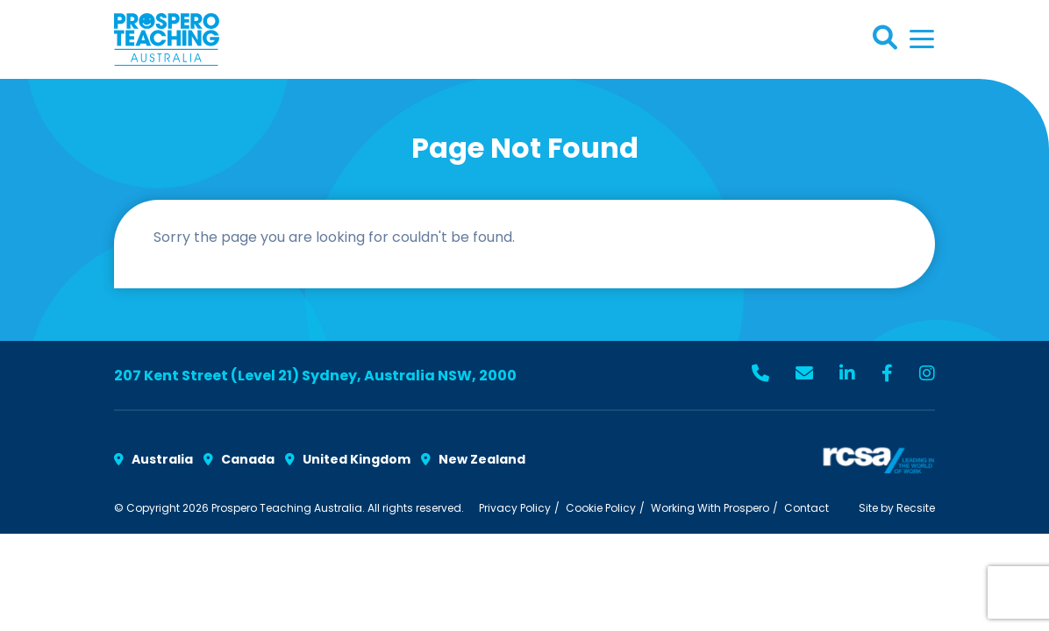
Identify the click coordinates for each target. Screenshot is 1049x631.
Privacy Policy (515, 507)
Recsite (915, 507)
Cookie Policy (601, 507)
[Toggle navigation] (922, 39)
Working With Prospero (710, 507)
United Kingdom (347, 459)
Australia (153, 459)
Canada (239, 459)
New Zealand (473, 459)
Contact (806, 507)
